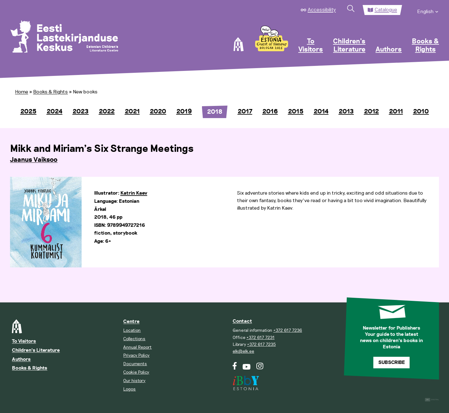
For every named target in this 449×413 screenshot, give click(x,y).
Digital (432, 399)
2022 (107, 111)
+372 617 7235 (261, 344)
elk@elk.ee (243, 351)
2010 (421, 111)
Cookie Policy (136, 372)
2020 (158, 111)
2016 (270, 111)
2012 (371, 111)
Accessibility (322, 10)
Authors (389, 50)
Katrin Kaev (133, 193)
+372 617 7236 (287, 330)
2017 (245, 111)
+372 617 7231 (260, 337)
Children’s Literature (349, 45)
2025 (28, 111)
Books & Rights (425, 45)
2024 (55, 111)
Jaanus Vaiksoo (34, 160)
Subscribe (391, 362)
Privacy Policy (136, 355)
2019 (184, 111)
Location (132, 330)
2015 (296, 111)
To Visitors (310, 45)
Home (21, 92)
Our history (134, 380)
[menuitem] (428, 10)
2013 (346, 111)
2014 (321, 111)
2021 (132, 111)
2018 (215, 112)
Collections (134, 338)
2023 (81, 111)
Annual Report (137, 347)
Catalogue (386, 10)
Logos (129, 389)
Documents (135, 363)
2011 (396, 111)
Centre (131, 321)
